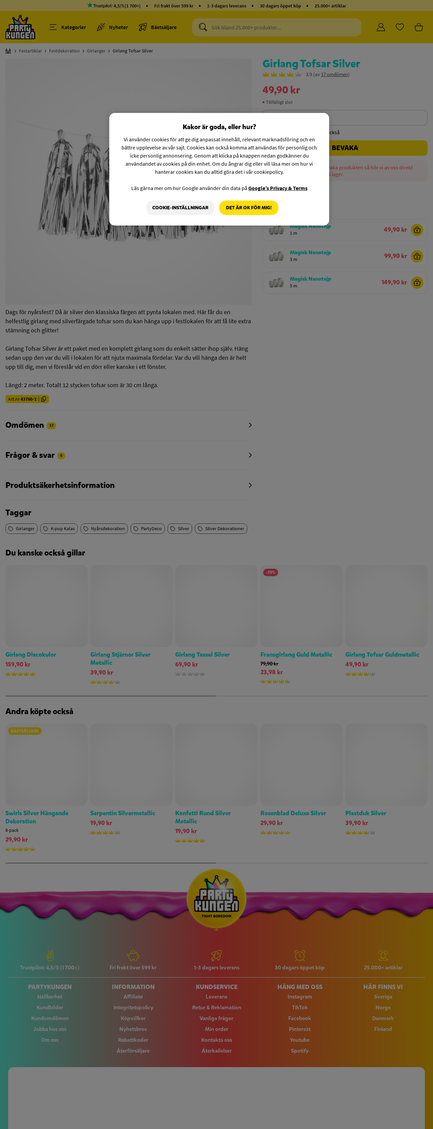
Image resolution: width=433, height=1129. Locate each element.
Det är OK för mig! (249, 208)
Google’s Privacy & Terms (277, 188)
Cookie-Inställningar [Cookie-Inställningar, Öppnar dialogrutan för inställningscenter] (180, 208)
